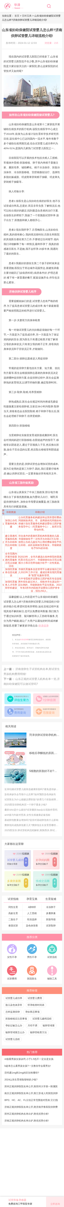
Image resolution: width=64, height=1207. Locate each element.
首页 (17, 15)
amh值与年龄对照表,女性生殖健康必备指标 (27, 815)
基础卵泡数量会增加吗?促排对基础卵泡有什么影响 (31, 820)
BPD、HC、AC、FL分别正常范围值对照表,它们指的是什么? (31, 1101)
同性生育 (13, 907)
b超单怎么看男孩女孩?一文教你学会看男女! (27, 1065)
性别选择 (32, 919)
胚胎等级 (51, 919)
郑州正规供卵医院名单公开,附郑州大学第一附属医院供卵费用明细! (31, 1087)
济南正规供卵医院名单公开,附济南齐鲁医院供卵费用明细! (31, 1108)
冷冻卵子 (51, 907)
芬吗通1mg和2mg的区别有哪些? (21, 1072)
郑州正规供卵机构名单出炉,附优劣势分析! (26, 1113)
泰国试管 (13, 925)
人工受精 (32, 913)
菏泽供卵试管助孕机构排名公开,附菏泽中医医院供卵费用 (44, 734)
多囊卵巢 (51, 913)
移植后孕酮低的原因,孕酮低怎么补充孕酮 (44, 753)
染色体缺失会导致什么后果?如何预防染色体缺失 (30, 794)
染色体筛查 (32, 925)
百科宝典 (27, 15)
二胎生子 (13, 919)
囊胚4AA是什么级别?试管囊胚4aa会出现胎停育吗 (30, 809)
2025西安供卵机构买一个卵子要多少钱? (25, 804)
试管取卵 (51, 925)
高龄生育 (13, 913)
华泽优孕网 (24, 640)
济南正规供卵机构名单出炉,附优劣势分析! (26, 1120)
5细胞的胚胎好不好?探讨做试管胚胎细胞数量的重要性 (44, 771)
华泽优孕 (43, 625)
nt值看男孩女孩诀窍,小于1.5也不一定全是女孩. (29, 1059)
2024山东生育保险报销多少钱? (20, 1079)
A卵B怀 (32, 907)
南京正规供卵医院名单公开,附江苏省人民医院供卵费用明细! (31, 1094)
